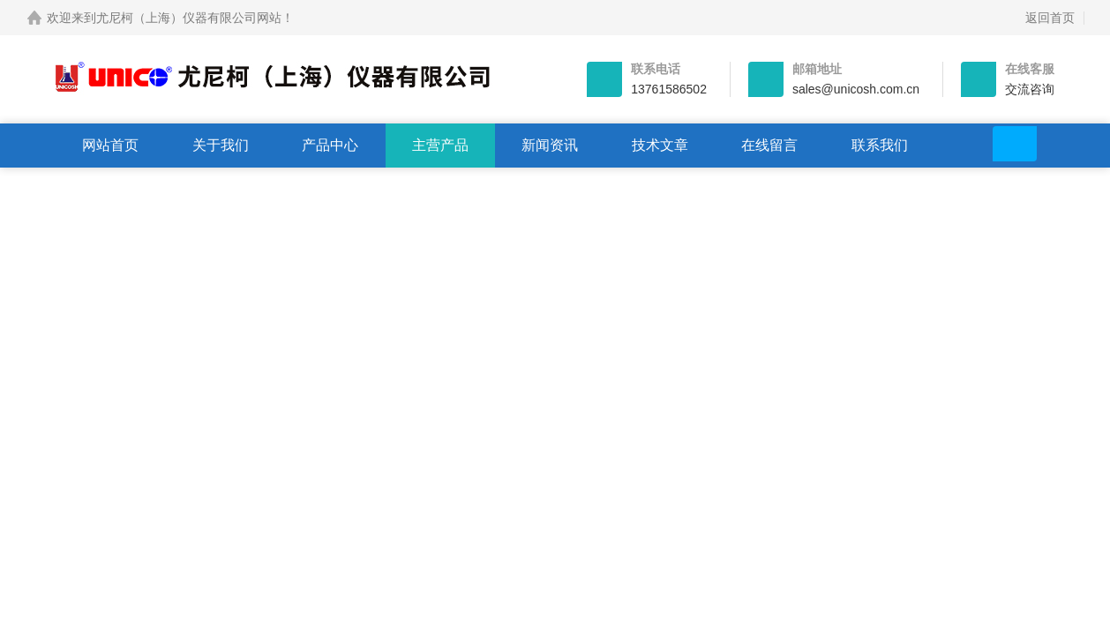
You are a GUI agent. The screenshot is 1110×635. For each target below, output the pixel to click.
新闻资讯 (549, 145)
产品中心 (330, 145)
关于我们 (220, 145)
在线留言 (769, 145)
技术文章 (660, 145)
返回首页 (1050, 18)
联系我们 (879, 145)
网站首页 (110, 145)
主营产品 (440, 145)
